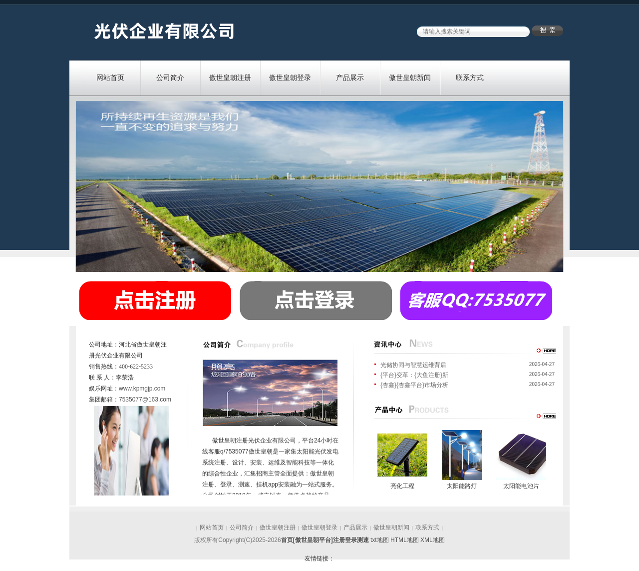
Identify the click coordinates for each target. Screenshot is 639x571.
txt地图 (379, 540)
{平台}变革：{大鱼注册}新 (414, 375)
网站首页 (110, 78)
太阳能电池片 (521, 486)
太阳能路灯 (462, 486)
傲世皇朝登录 (290, 78)
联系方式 (470, 78)
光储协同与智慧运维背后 (413, 365)
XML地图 (432, 540)
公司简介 (170, 78)
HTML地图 (404, 540)
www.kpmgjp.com (142, 388)
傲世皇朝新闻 (410, 78)
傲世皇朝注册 (230, 78)
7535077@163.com (145, 399)
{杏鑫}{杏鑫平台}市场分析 (414, 385)
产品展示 (350, 78)
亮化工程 (402, 486)
